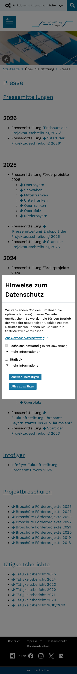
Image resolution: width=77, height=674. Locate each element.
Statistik (13, 359)
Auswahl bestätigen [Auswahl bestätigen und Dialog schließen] (25, 377)
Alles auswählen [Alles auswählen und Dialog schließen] (22, 386)
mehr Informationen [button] (25, 352)
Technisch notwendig (36, 346)
